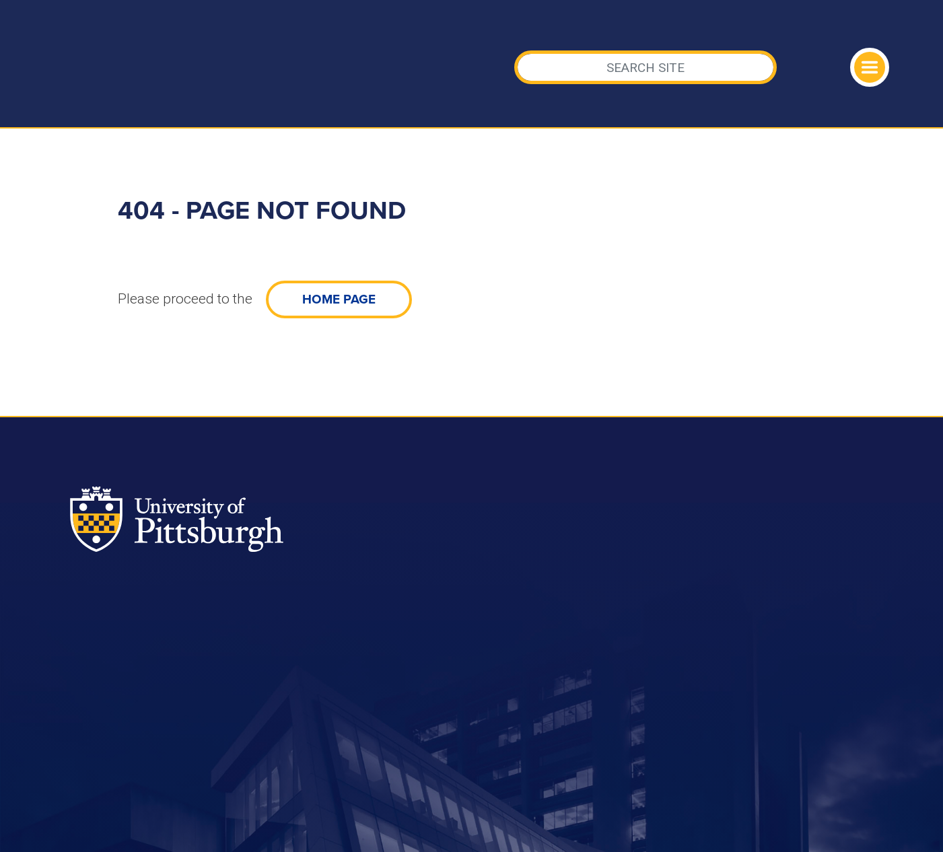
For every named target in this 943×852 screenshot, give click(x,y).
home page (339, 299)
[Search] (645, 67)
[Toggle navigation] (869, 67)
